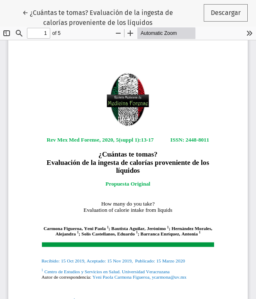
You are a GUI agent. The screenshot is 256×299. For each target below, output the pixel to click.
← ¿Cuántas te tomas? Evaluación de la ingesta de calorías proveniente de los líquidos (97, 17)
